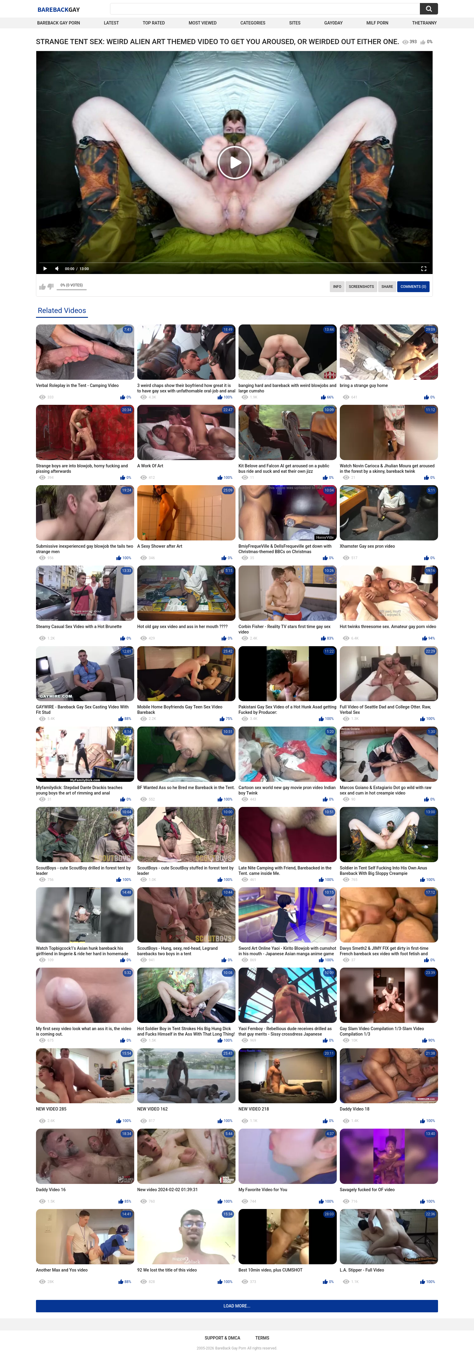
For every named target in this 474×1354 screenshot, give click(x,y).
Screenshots (361, 287)
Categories (253, 23)
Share (387, 287)
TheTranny (424, 23)
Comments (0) (413, 287)
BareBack (58, 9)
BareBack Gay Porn (230, 1348)
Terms (262, 1338)
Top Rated (154, 23)
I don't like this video (50, 287)
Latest (111, 23)
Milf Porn (377, 23)
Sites (294, 23)
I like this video (42, 287)
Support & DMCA (222, 1338)
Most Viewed (202, 23)
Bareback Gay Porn (58, 23)
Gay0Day (333, 23)
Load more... (237, 1306)
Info (337, 287)
